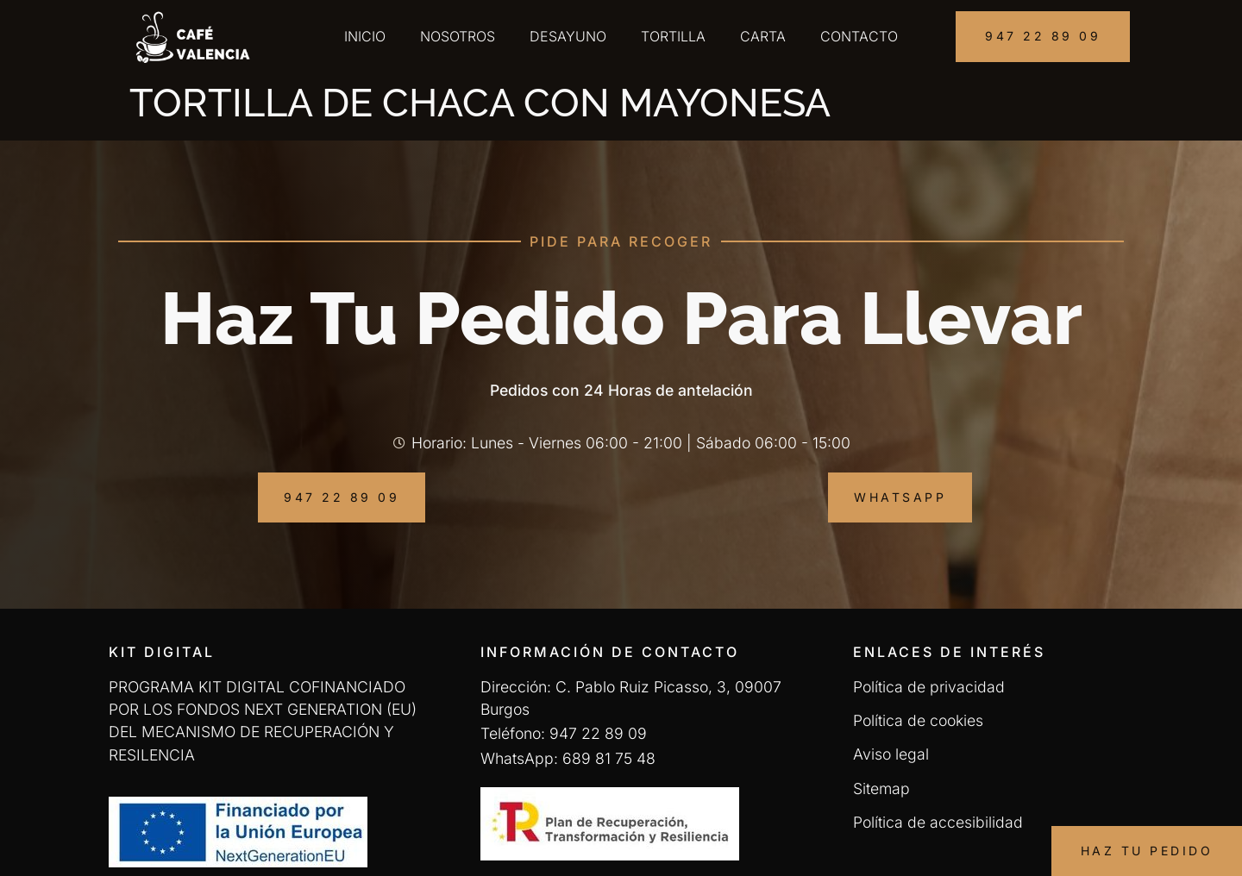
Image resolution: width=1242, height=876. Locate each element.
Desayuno (568, 36)
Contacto (859, 36)
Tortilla (673, 36)
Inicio (365, 36)
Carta (763, 36)
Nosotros (457, 36)
